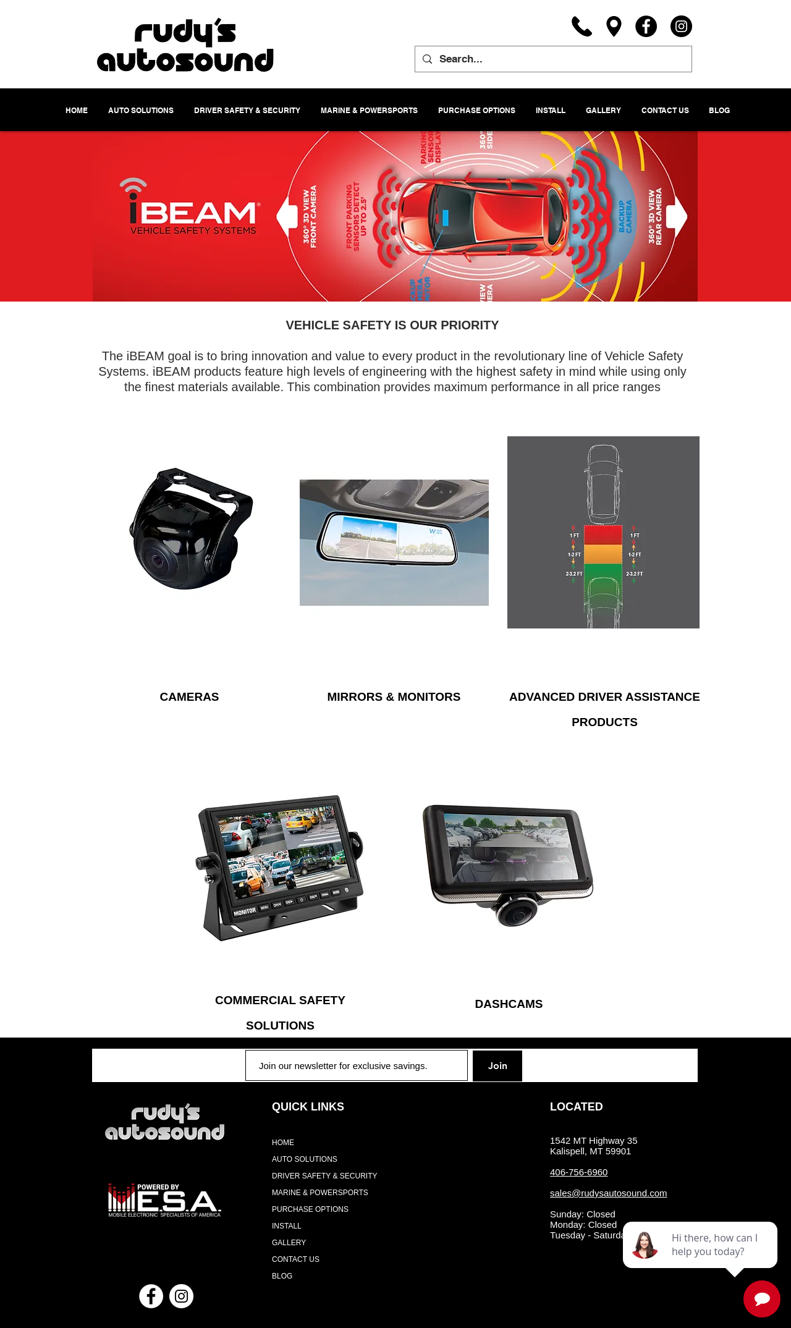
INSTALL (287, 1226)
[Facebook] (646, 26)
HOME (283, 1142)
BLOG (282, 1276)
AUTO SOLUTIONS (304, 1159)
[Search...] (552, 59)
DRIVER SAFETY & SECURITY (324, 1176)
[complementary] (701, 1260)
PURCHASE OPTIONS (310, 1209)
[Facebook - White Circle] (151, 1296)
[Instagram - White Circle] (181, 1296)
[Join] (497, 1066)
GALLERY (289, 1242)
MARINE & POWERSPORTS (320, 1192)
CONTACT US (295, 1259)
